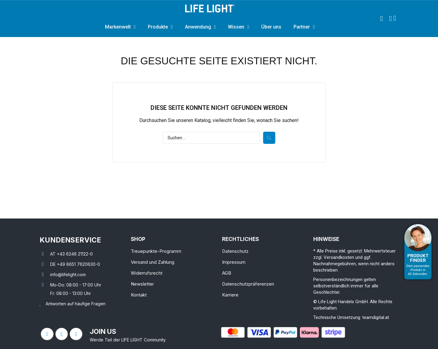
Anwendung (200, 27)
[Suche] (211, 138)
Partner (304, 27)
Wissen (238, 27)
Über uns (271, 27)
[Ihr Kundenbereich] (390, 18)
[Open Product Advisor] (417, 251)
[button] (381, 18)
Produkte (160, 27)
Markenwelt (120, 27)
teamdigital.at (375, 317)
